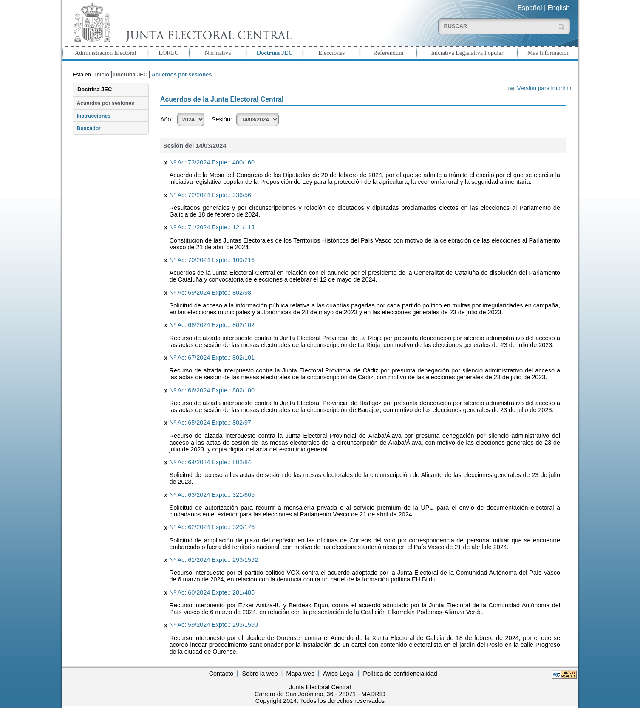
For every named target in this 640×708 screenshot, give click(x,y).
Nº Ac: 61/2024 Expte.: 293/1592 (214, 559)
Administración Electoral (105, 52)
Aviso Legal (338, 673)
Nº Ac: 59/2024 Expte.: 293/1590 (214, 624)
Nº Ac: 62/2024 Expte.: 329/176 (212, 527)
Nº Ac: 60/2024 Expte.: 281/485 (212, 592)
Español (530, 7)
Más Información (548, 52)
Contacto (221, 673)
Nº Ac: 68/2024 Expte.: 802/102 (212, 325)
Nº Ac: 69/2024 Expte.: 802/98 (210, 292)
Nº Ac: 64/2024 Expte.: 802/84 (210, 462)
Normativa (218, 52)
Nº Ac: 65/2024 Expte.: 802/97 (210, 422)
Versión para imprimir (544, 88)
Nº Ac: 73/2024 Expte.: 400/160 (212, 162)
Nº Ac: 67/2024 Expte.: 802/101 (212, 357)
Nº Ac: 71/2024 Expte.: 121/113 (212, 227)
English (559, 7)
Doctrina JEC (275, 52)
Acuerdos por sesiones (105, 103)
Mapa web (300, 673)
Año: (166, 119)
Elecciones (331, 52)
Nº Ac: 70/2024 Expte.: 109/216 (212, 260)
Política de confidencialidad (400, 673)
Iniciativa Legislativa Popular (467, 52)
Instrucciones (93, 116)
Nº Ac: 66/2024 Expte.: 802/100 (212, 390)
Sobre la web (260, 673)
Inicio (102, 74)
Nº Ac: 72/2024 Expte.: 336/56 (210, 195)
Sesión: (222, 119)
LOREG (169, 52)
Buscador (88, 128)
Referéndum (388, 52)
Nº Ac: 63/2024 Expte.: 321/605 (212, 494)
